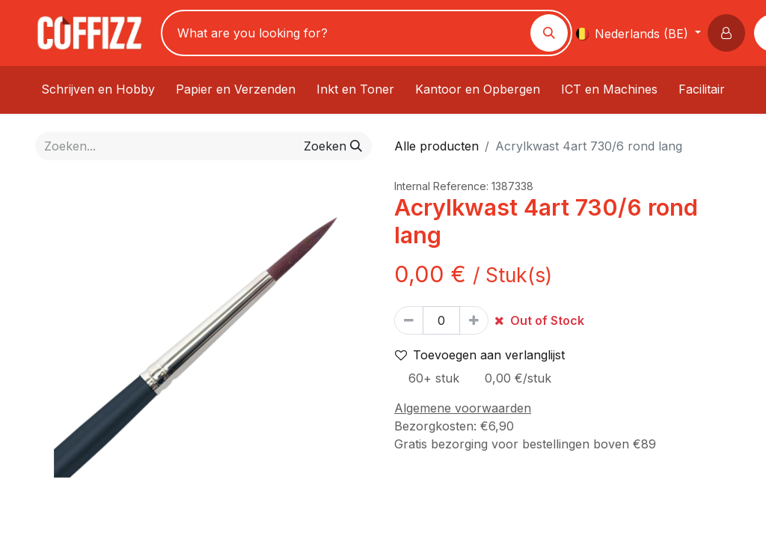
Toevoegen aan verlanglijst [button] (480, 354)
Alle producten (436, 145)
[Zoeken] (549, 33)
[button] (729, 33)
